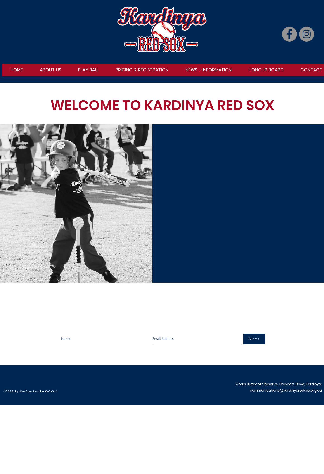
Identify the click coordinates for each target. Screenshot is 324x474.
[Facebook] (289, 34)
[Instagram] (306, 34)
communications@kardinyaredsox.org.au (286, 390)
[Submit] (254, 339)
